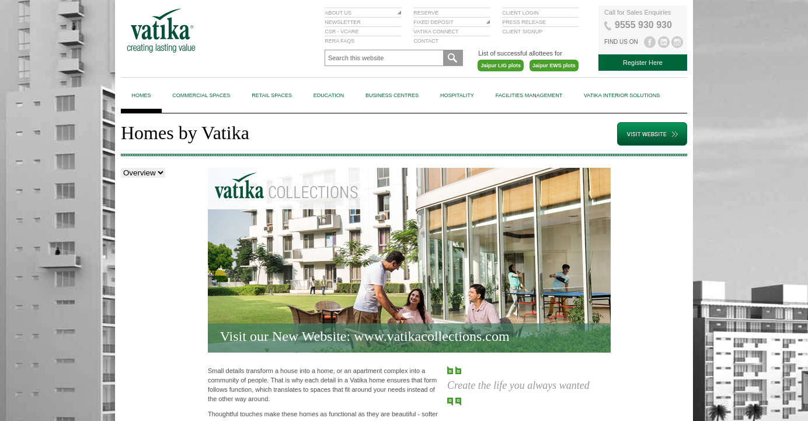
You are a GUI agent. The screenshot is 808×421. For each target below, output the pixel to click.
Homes (141, 95)
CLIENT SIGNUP (522, 31)
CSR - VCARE (341, 31)
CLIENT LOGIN (520, 13)
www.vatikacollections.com (431, 336)
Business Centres (392, 95)
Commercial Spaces (201, 95)
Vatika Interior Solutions (622, 95)
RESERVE (425, 13)
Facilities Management (529, 95)
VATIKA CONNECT (435, 31)
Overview (137, 178)
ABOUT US (338, 13)
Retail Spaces (272, 95)
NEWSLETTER (343, 22)
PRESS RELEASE (524, 22)
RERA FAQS (339, 41)
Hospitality (457, 95)
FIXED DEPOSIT (433, 22)
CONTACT (425, 41)
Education (329, 95)
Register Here (643, 62)
